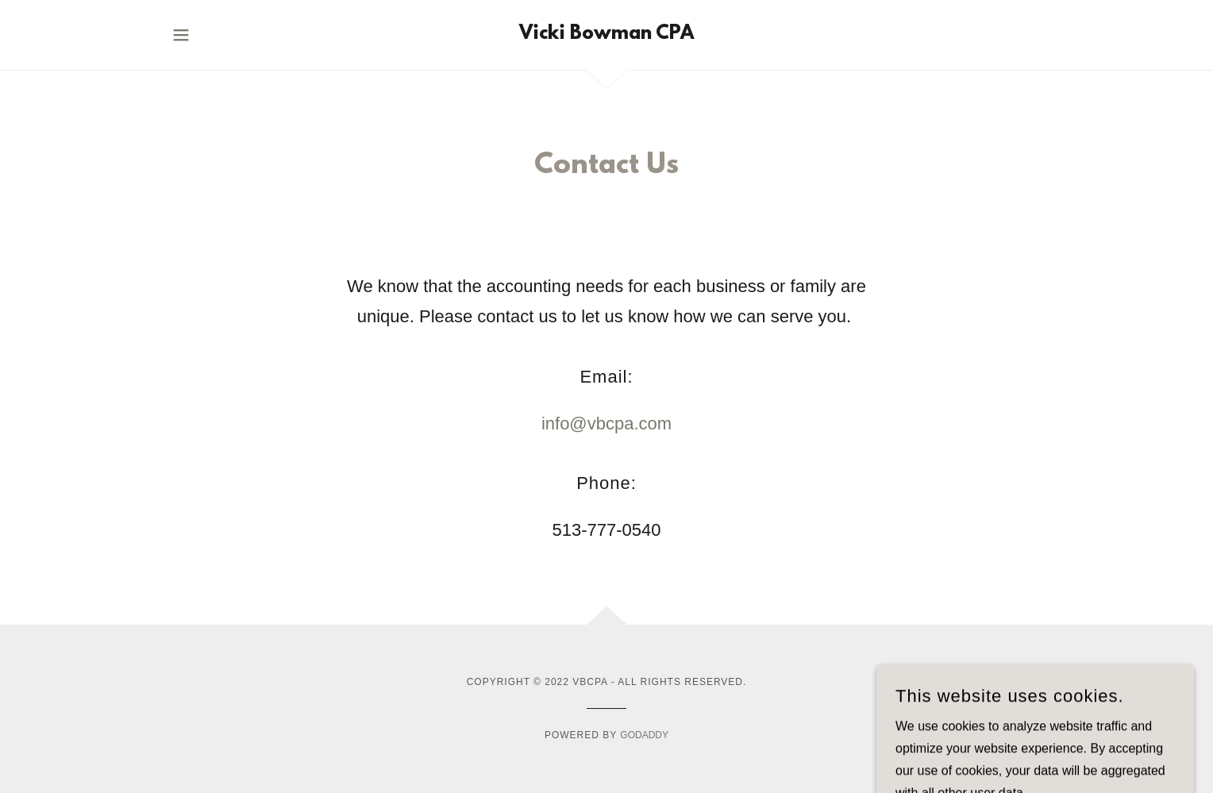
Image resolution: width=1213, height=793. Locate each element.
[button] (181, 35)
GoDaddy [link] (644, 735)
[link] (606, 34)
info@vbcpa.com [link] (606, 423)
